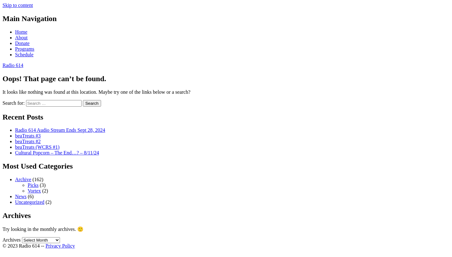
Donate (22, 43)
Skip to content (18, 5)
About (21, 37)
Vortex (34, 190)
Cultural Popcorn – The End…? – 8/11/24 (57, 152)
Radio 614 (13, 65)
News (20, 196)
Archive (23, 179)
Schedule (24, 54)
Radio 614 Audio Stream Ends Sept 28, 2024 (60, 130)
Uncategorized (29, 202)
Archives (12, 240)
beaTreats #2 (28, 141)
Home (21, 32)
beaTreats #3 (28, 135)
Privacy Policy (60, 246)
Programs (24, 49)
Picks (33, 185)
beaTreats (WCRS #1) (37, 147)
